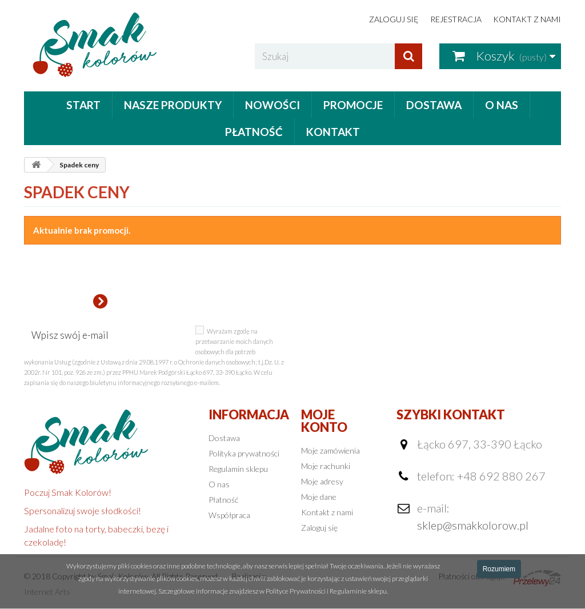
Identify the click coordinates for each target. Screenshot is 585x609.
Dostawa (434, 104)
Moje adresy (322, 481)
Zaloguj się (394, 19)
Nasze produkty (173, 104)
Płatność (254, 131)
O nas (501, 104)
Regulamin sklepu (238, 469)
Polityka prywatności (244, 453)
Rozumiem (499, 569)
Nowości (272, 104)
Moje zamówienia (330, 450)
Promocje (353, 104)
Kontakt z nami (527, 19)
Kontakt (333, 131)
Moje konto (324, 421)
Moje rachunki (325, 466)
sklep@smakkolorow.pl (472, 525)
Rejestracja (456, 19)
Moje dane (318, 497)
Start (83, 104)
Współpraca (229, 515)
